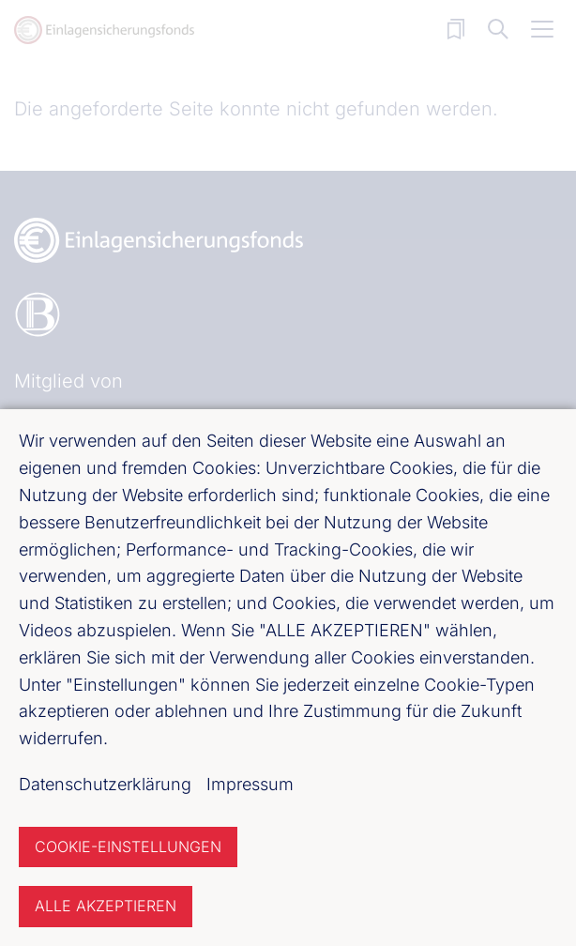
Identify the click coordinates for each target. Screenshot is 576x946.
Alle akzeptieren (105, 905)
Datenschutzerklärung (105, 784)
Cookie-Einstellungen (128, 846)
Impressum (250, 784)
